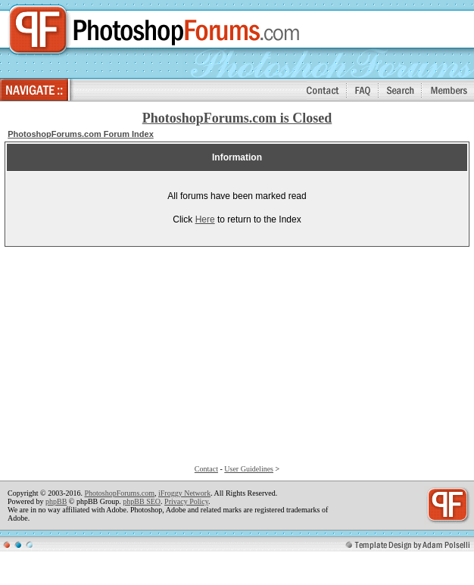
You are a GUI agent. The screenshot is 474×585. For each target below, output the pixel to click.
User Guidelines (248, 469)
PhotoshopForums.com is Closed (237, 118)
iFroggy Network (184, 493)
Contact (206, 469)
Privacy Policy (186, 501)
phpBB (56, 501)
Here (205, 219)
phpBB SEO (142, 501)
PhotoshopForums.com (119, 493)
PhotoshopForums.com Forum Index (81, 133)
